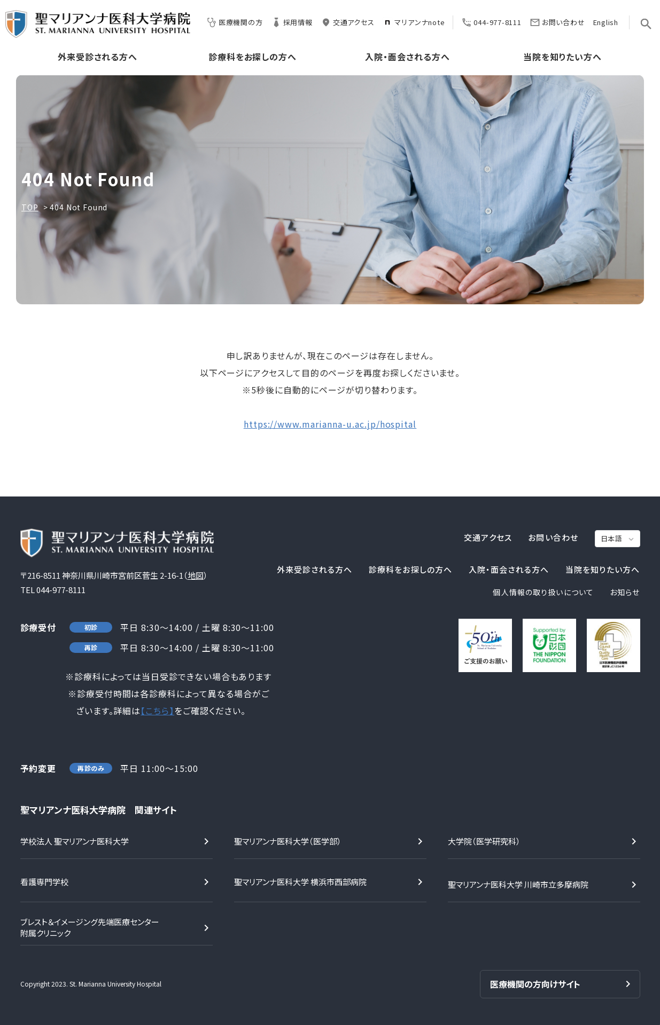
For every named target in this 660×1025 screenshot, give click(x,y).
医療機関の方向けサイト (535, 983)
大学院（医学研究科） (484, 841)
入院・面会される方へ (407, 57)
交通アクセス (348, 22)
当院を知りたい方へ (562, 57)
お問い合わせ (557, 22)
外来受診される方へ (98, 57)
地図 (196, 575)
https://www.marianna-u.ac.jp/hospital (330, 423)
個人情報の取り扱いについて (543, 592)
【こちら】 (157, 710)
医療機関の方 (234, 22)
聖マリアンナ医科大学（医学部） (287, 841)
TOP (29, 207)
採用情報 (292, 22)
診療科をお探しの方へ (252, 57)
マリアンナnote (413, 22)
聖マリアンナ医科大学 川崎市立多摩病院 (518, 884)
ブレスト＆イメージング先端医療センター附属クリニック (89, 927)
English (605, 22)
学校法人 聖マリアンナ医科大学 (74, 841)
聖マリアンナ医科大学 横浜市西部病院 (300, 881)
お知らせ (625, 592)
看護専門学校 (44, 881)
